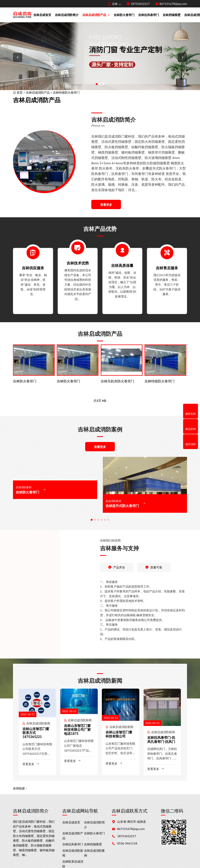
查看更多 (106, 204)
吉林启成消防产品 (96, 15)
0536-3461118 (127, 843)
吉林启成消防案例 (94, 853)
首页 (20, 92)
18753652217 (140, 3)
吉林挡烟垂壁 (172, 15)
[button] (17, 57)
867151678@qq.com (173, 3)
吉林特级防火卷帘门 (66, 92)
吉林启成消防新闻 (72, 853)
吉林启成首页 (42, 15)
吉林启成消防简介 (67, 15)
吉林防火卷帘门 (124, 15)
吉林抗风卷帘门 (148, 15)
